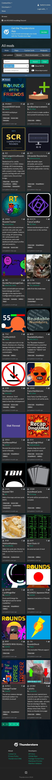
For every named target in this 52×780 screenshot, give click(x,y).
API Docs (31, 754)
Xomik (7, 339)
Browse (4, 16)
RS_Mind (33, 109)
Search (35, 62)
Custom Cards (29, 50)
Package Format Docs (36, 759)
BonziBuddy (9, 546)
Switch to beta (43, 5)
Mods (7, 50)
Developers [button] (6, 7)
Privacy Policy (13, 756)
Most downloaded (31, 55)
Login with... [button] (41, 9)
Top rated (45, 55)
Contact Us (12, 754)
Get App (44, 32)
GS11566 (8, 393)
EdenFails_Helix (10, 285)
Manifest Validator (35, 763)
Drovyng (33, 494)
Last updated (8, 55)
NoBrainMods (35, 445)
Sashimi (32, 595)
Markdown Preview (35, 761)
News (4, 11)
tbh (6, 494)
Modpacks (43, 50)
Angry (32, 647)
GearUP (7, 595)
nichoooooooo (35, 158)
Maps (16, 50)
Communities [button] (6, 3)
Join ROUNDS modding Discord (14, 20)
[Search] (16, 62)
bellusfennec (9, 224)
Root (31, 546)
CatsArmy (33, 691)
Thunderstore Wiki (15, 759)
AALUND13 (34, 339)
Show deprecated (41, 70)
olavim (7, 109)
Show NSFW (39, 66)
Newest (19, 55)
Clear (45, 62)
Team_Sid (8, 158)
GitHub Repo (33, 756)
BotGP (7, 445)
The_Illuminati (35, 285)
